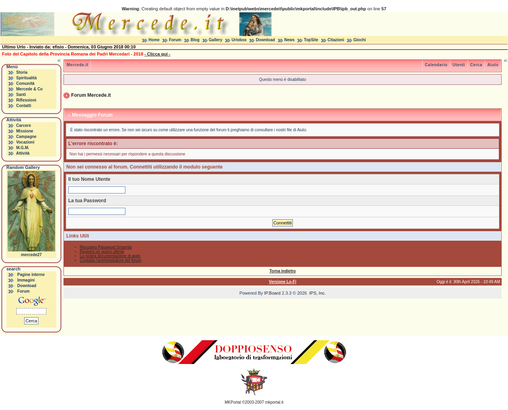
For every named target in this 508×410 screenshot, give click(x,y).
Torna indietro (282, 271)
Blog (194, 40)
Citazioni (335, 40)
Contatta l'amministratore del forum (110, 260)
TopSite (311, 40)
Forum (175, 40)
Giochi (360, 40)
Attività (22, 153)
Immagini (26, 280)
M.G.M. (22, 148)
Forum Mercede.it (91, 95)
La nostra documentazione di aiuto (110, 256)
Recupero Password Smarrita (106, 247)
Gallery (215, 40)
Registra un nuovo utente (102, 251)
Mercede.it (77, 65)
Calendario (436, 65)
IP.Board (272, 293)
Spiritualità (26, 78)
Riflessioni (26, 100)
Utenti (458, 65)
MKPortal (233, 402)
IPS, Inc (317, 293)
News (289, 40)
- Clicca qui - (157, 54)
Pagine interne (31, 274)
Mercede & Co (29, 89)
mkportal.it (274, 402)
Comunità (25, 83)
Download (265, 40)
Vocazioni (25, 142)
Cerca (476, 65)
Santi (21, 94)
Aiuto (492, 65)
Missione (24, 131)
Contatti (23, 105)
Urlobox (239, 40)
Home (154, 40)
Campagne (26, 136)
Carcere (23, 125)
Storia (21, 72)
